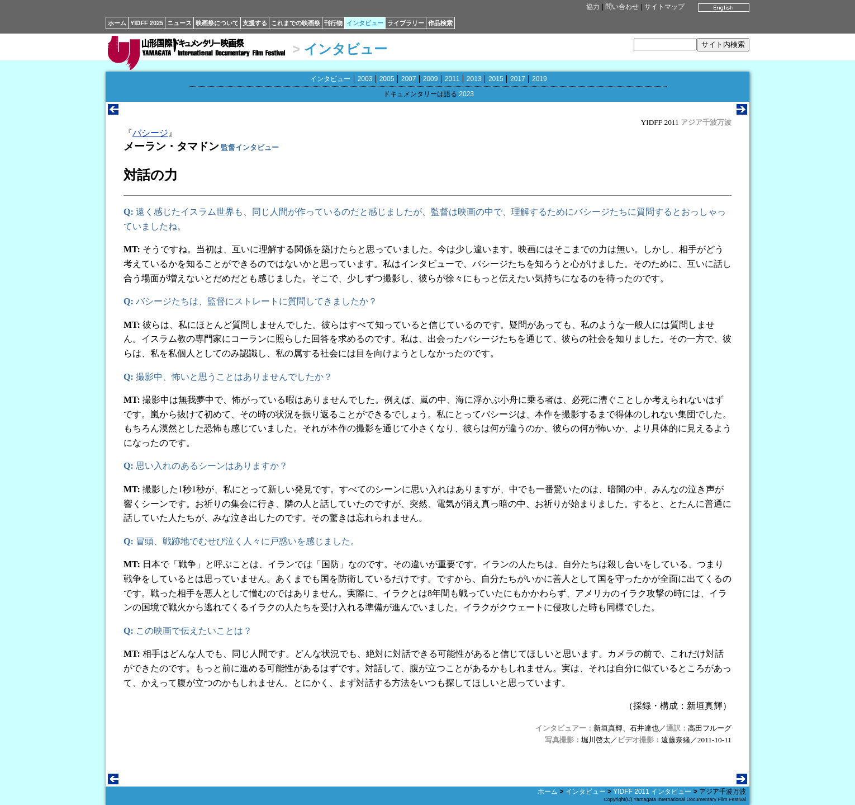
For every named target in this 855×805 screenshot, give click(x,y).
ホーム (117, 23)
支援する (255, 23)
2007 (408, 79)
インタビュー (364, 23)
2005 (387, 79)
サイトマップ (664, 7)
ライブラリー (405, 23)
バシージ (150, 133)
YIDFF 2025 (146, 23)
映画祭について (217, 23)
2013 (474, 79)
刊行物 (333, 23)
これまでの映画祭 (295, 23)
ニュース (179, 23)
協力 (593, 7)
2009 (430, 79)
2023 (466, 94)
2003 (365, 79)
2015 (496, 79)
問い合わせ (622, 7)
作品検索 (440, 23)
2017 (517, 79)
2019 (539, 79)
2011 (452, 79)
